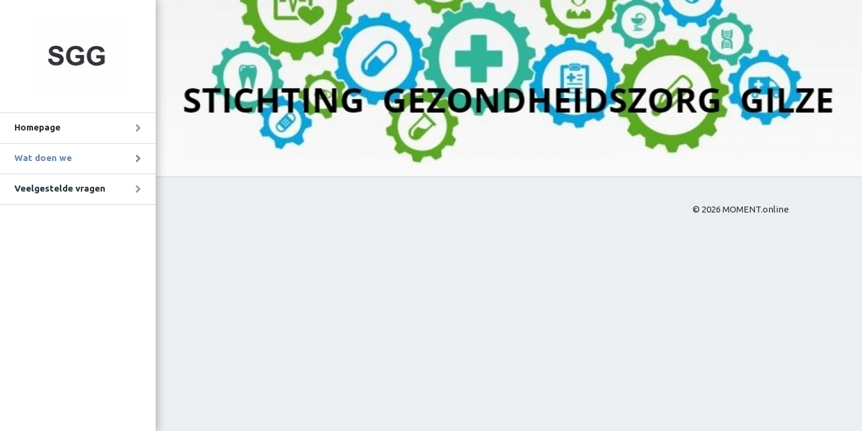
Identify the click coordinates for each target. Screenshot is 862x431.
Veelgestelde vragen (59, 188)
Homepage (37, 127)
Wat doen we (43, 158)
